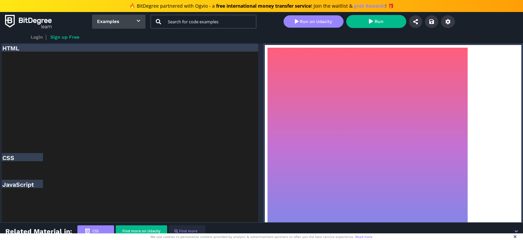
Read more (364, 236)
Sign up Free (64, 37)
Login (37, 37)
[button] (516, 231)
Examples (108, 21)
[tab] (95, 231)
